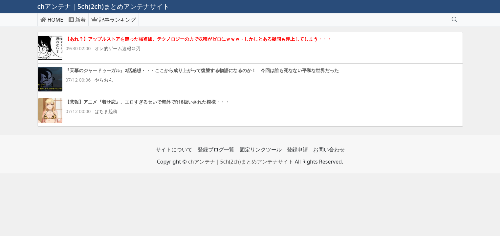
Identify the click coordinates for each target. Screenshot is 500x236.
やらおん (104, 80)
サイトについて (174, 149)
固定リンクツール (261, 149)
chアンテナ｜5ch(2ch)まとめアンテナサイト (240, 161)
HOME (51, 19)
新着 (77, 19)
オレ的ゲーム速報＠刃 (118, 48)
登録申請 (297, 149)
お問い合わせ (329, 149)
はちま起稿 (106, 111)
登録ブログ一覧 (216, 149)
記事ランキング (113, 19)
